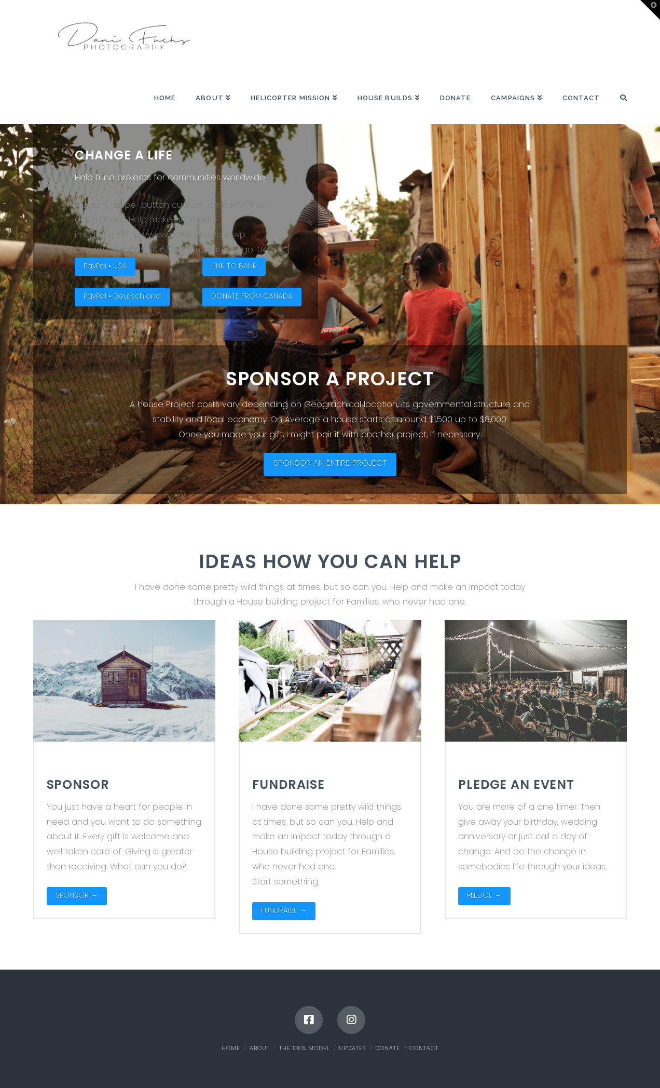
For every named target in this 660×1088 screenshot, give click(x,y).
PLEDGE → (484, 895)
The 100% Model (304, 1048)
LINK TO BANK (234, 266)
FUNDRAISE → (284, 910)
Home (231, 1048)
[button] (650, 10)
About (260, 1048)
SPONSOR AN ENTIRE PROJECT (330, 463)
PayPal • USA (105, 266)
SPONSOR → (77, 895)
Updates (352, 1048)
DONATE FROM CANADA (252, 296)
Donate (387, 1048)
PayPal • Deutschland (122, 296)
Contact (423, 1048)
